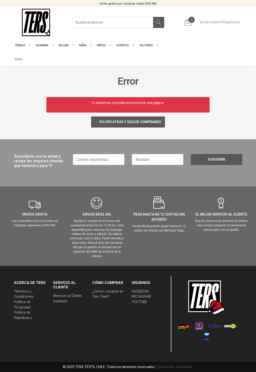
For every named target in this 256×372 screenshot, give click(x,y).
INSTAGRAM (141, 297)
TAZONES (146, 45)
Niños (101, 45)
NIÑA (82, 45)
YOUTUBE (139, 302)
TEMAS (20, 45)
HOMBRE (42, 45)
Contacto (60, 301)
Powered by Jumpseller (174, 367)
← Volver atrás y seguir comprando (128, 122)
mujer (64, 45)
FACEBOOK (140, 291)
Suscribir (216, 159)
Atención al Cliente (67, 296)
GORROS (122, 45)
